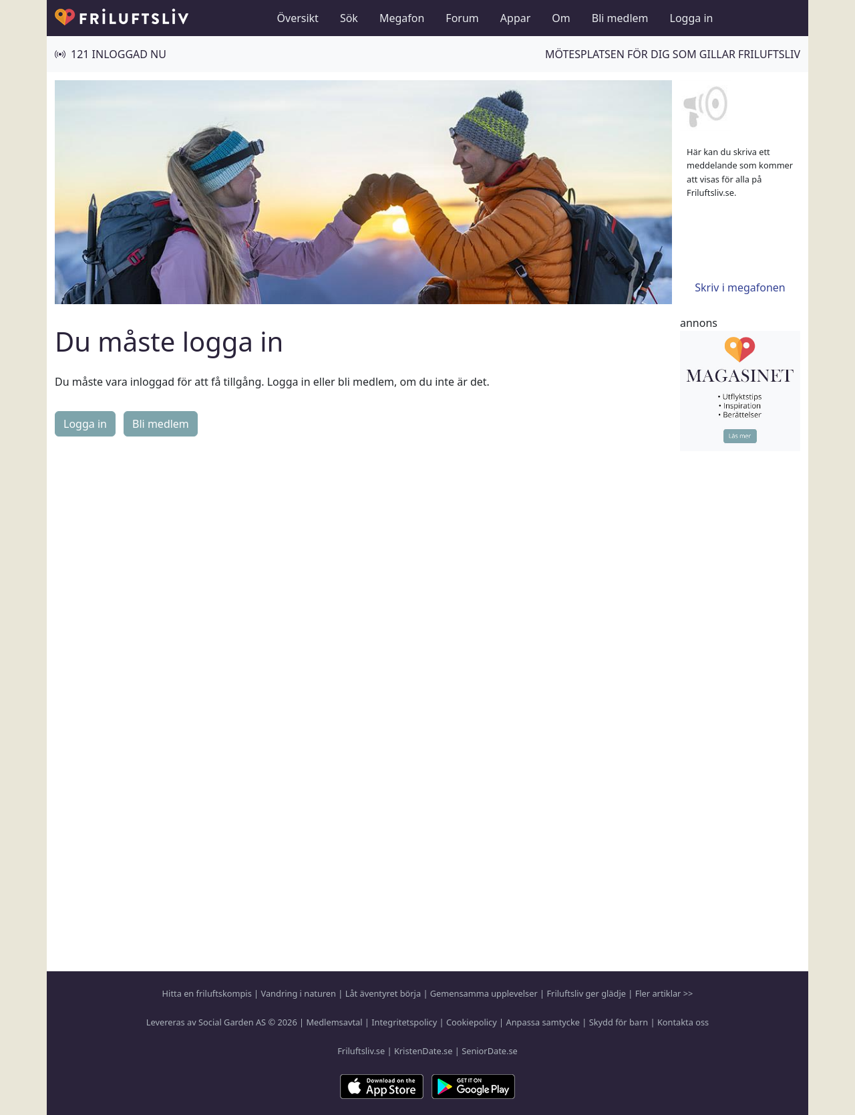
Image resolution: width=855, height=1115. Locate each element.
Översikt (298, 18)
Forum (462, 18)
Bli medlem (620, 18)
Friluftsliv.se (361, 1051)
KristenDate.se (423, 1051)
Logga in (691, 18)
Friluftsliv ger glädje (585, 993)
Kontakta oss (683, 1022)
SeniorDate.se (490, 1051)
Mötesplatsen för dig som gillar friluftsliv (672, 54)
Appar (515, 18)
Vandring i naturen (298, 993)
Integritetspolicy (404, 1022)
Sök (349, 18)
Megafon (401, 18)
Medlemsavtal (334, 1022)
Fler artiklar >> (664, 993)
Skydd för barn (618, 1022)
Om (561, 18)
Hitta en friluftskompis (207, 993)
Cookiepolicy (471, 1022)
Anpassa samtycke (543, 1022)
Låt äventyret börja (383, 993)
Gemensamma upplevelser (484, 993)
